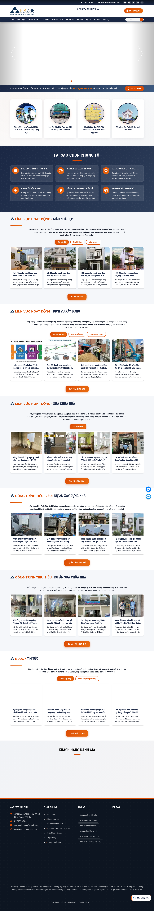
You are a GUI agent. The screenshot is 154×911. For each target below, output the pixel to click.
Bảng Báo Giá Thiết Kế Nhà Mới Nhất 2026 (128, 128)
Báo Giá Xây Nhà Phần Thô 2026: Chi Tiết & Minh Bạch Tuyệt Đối (94, 130)
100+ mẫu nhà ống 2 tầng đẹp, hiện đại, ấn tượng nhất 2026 (93, 274)
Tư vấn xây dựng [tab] (65, 679)
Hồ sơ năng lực (53, 819)
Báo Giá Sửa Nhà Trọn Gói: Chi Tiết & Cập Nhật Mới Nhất (60, 128)
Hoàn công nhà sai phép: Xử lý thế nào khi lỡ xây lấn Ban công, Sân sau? (26, 366)
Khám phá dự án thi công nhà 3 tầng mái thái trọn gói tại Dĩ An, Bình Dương (93, 540)
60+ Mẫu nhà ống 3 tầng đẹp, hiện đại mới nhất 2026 (58, 274)
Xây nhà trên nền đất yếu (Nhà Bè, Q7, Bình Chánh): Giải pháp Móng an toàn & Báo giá (127, 366)
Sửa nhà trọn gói (77, 481)
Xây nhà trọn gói (77, 389)
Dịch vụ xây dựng (66, 311)
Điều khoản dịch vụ (54, 833)
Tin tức (97, 20)
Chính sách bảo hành (55, 824)
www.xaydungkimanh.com (25, 829)
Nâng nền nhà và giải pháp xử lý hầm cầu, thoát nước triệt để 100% (26, 459)
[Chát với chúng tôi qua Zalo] (148, 496)
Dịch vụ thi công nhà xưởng (89, 836)
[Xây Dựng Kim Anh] (13, 20)
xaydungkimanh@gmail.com (110, 2)
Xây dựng (45, 20)
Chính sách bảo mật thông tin (58, 828)
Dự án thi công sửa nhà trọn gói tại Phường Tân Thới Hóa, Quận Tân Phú (127, 621)
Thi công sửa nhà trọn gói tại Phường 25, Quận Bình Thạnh (25, 621)
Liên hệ (106, 20)
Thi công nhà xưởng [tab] (96, 334)
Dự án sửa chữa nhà (70, 577)
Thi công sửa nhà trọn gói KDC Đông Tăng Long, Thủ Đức (93, 621)
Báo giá (80, 20)
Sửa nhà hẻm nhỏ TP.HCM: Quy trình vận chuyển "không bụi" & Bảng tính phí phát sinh (59, 459)
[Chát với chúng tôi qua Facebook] (148, 489)
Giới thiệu (21, 20)
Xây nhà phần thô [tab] (77, 334)
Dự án (88, 20)
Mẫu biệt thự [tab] (77, 242)
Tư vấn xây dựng (77, 733)
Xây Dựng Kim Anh (70, 902)
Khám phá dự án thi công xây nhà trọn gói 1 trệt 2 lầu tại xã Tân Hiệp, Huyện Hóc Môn (25, 540)
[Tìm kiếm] (141, 19)
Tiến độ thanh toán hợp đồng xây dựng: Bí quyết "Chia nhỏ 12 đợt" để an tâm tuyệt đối (60, 366)
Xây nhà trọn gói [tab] (58, 334)
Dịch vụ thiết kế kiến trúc (88, 815)
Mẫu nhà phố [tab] (62, 242)
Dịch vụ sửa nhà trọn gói (88, 831)
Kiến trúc (70, 20)
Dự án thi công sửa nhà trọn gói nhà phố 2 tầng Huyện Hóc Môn (59, 621)
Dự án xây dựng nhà (70, 496)
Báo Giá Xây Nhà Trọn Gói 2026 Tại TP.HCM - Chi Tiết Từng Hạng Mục (26, 130)
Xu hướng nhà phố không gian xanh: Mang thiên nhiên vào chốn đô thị (25, 274)
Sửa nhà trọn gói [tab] (78, 427)
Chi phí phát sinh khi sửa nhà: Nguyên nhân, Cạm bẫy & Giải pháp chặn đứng (127, 459)
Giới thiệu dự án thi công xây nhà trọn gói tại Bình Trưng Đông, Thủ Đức (58, 540)
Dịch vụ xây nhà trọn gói (88, 820)
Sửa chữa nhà (57, 20)
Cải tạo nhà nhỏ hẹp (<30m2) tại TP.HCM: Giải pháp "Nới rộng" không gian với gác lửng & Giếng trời (94, 459)
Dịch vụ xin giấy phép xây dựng (90, 842)
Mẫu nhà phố (77, 297)
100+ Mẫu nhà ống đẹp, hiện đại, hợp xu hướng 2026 (126, 274)
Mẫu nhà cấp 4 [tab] (93, 242)
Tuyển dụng (51, 838)
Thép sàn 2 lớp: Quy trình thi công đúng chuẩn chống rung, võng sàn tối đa (59, 711)
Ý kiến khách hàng (54, 842)
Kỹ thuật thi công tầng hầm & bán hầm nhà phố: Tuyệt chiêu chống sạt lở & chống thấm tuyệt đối (26, 711)
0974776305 (134, 10)
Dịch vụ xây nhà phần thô (88, 826)
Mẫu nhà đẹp (33, 20)
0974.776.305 (88, 2)
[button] (11, 53)
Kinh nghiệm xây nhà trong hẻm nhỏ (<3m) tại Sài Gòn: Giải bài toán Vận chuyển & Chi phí (94, 366)
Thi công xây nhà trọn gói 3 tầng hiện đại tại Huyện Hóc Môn (128, 540)
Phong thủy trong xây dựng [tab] (87, 679)
